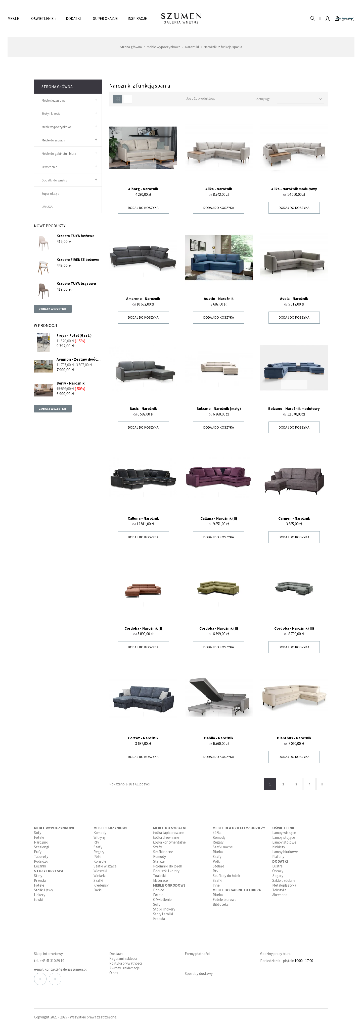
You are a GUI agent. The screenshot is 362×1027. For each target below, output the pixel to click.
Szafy (98, 847)
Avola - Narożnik (294, 298)
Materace (160, 880)
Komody (100, 832)
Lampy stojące (283, 837)
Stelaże (159, 861)
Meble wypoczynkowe (56, 127)
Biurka (218, 851)
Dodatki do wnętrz (54, 180)
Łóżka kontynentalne (169, 842)
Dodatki (280, 861)
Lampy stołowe (284, 842)
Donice (158, 890)
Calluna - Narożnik (143, 518)
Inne (216, 885)
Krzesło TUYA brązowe (76, 283)
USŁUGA (47, 207)
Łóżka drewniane (166, 837)
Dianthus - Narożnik (294, 738)
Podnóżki (41, 861)
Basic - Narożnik (143, 408)
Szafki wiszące (105, 866)
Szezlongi (41, 847)
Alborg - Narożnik (143, 188)
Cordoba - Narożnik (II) (218, 628)
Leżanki (40, 866)
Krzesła (40, 880)
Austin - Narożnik (219, 298)
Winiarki (100, 875)
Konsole (100, 861)
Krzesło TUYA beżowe (76, 235)
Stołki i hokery (164, 909)
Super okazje (50, 194)
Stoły (38, 875)
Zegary (277, 875)
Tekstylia (279, 890)
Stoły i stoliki (163, 913)
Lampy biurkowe (285, 851)
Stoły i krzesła (51, 113)
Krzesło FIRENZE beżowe (78, 259)
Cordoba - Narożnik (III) (294, 628)
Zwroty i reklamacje (124, 968)
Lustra (277, 866)
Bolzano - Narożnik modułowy (294, 408)
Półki (97, 856)
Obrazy (277, 870)
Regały (99, 851)
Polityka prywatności (125, 963)
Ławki (38, 899)
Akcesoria (279, 894)
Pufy (37, 851)
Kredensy (101, 885)
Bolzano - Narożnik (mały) (219, 408)
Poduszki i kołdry (166, 870)
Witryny (100, 837)
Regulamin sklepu (123, 958)
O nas (113, 972)
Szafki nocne (163, 851)
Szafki (98, 880)
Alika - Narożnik (218, 188)
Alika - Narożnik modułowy (294, 188)
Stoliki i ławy (43, 890)
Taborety (41, 856)
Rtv (96, 842)
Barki (98, 890)
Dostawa (116, 953)
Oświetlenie (49, 167)
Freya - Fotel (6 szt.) (74, 335)
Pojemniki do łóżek (167, 866)
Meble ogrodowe (169, 885)
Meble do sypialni (53, 140)
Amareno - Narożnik (143, 298)
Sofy (37, 832)
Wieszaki (100, 870)
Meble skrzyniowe (53, 100)
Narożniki (41, 842)
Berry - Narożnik (70, 383)
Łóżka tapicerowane (168, 832)
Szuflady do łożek (226, 875)
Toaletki (159, 875)
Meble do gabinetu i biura (59, 153)
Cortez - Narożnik (143, 738)
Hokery (39, 894)
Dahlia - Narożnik (218, 738)
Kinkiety (278, 847)
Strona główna (57, 86)
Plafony (278, 856)
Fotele (39, 837)
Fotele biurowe (225, 899)
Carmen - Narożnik (294, 518)
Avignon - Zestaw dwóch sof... (78, 359)
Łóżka (217, 832)
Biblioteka (221, 904)
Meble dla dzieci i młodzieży (239, 827)
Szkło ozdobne (283, 880)
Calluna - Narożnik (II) (218, 518)
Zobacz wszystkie (53, 309)
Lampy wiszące (284, 832)
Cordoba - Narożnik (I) (143, 628)
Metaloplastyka (284, 885)
